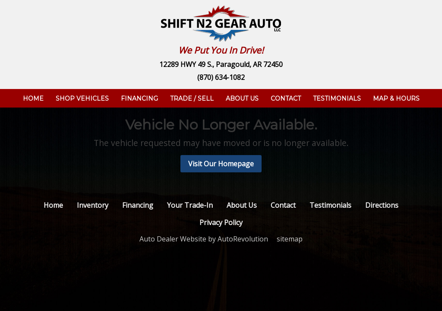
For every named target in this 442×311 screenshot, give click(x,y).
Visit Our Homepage (221, 163)
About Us (242, 98)
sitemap (290, 239)
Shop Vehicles (82, 98)
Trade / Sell (192, 98)
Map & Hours (396, 98)
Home (33, 98)
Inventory (92, 205)
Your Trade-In (190, 205)
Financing (139, 98)
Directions (381, 205)
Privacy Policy (221, 222)
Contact (286, 98)
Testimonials (337, 98)
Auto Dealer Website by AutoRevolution (203, 239)
